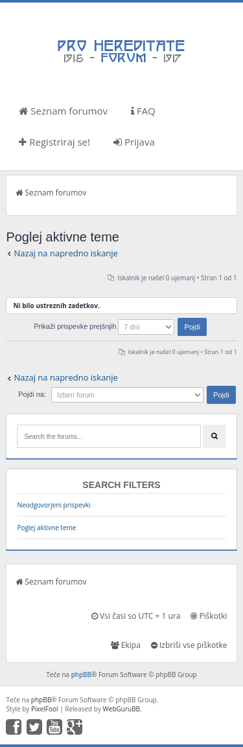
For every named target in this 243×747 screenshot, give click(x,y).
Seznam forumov (63, 110)
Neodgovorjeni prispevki (53, 504)
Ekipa (126, 645)
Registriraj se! (54, 141)
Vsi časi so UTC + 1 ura (135, 615)
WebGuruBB (122, 708)
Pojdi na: (32, 394)
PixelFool (44, 708)
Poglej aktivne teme (46, 527)
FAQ (143, 110)
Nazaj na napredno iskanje (66, 253)
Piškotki (209, 615)
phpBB (81, 674)
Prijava (134, 141)
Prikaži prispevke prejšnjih (120, 326)
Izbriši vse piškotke (189, 645)
